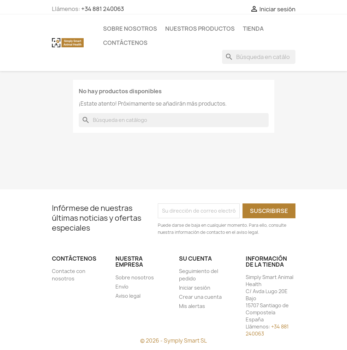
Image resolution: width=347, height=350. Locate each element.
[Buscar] (258, 57)
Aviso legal (127, 295)
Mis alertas (192, 306)
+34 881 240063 (102, 9)
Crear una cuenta (200, 296)
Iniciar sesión (194, 287)
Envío (121, 286)
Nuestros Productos (200, 28)
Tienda (253, 28)
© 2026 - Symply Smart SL (173, 340)
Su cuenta (195, 258)
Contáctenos (125, 43)
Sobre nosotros (130, 28)
